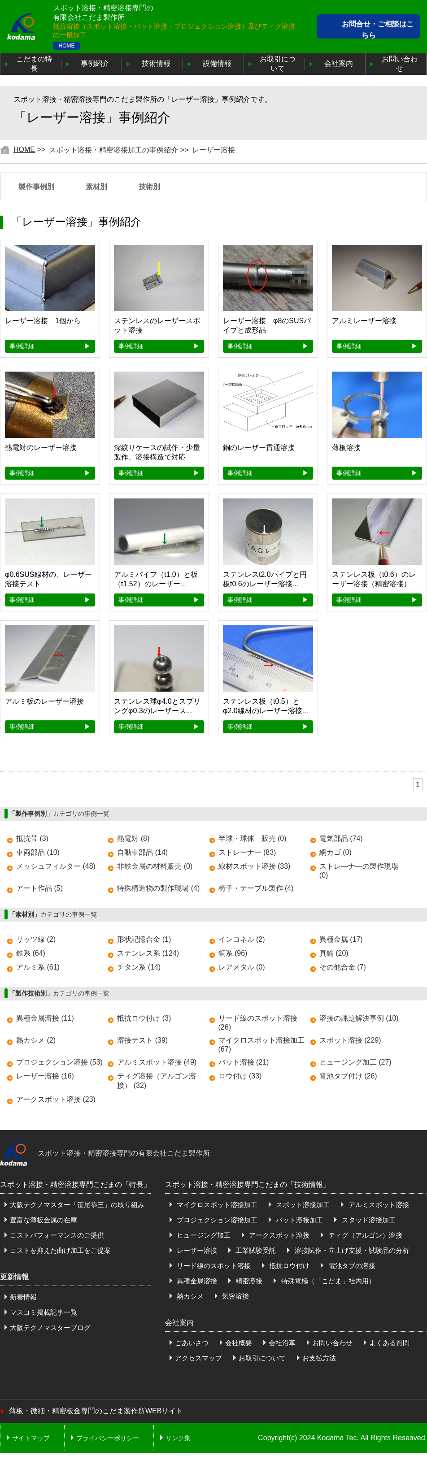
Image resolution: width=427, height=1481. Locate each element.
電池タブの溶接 (350, 1265)
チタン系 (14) (139, 967)
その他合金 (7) (342, 967)
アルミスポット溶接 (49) (156, 1062)
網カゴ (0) (335, 852)
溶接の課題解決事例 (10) (359, 1018)
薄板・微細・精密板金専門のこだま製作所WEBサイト (96, 1411)
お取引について (278, 63)
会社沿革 (282, 1343)
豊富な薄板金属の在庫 (43, 1220)
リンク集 (178, 1438)
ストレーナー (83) (247, 852)
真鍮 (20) (334, 953)
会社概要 (238, 1343)
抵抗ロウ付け (288, 1265)
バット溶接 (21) (243, 1062)
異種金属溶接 (196, 1281)
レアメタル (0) (241, 967)
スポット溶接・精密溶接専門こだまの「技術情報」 (247, 1184)
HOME (66, 46)
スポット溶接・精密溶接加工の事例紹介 (113, 150)
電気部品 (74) (341, 838)
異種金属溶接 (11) (45, 1018)
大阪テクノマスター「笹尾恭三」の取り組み (77, 1204)
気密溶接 (234, 1296)
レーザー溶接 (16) (45, 1076)
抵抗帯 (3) (32, 838)
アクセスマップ (198, 1358)
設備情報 (217, 63)
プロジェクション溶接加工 (216, 1220)
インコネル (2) (241, 939)
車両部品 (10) (38, 852)
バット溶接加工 (298, 1220)
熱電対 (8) (133, 838)
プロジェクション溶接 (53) (59, 1062)
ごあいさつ (192, 1343)
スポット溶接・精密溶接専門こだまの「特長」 (75, 1184)
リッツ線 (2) (36, 939)
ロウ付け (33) (240, 1076)
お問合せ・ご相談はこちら (378, 30)
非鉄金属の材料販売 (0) (154, 866)
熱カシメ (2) (36, 1040)
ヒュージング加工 (203, 1235)
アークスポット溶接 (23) (56, 1099)
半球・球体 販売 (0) (252, 838)
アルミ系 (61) (38, 967)
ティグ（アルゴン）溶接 (364, 1235)
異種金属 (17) (341, 939)
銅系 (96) (233, 953)
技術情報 (156, 63)
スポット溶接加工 (302, 1204)
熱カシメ (189, 1296)
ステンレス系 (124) (148, 953)
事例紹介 (95, 63)
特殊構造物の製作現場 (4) (158, 888)
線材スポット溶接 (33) (254, 866)
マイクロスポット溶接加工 (216, 1204)
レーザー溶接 (196, 1250)
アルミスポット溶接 (377, 1204)
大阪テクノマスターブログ (50, 1327)
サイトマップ (31, 1438)
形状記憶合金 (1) (144, 939)
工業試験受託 (255, 1250)
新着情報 (23, 1297)
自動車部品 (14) (142, 852)
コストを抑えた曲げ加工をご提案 (60, 1250)
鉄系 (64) (30, 953)
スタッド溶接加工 (367, 1220)
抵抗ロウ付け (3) (144, 1018)
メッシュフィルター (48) (56, 866)
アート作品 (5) (39, 888)
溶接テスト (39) (142, 1040)
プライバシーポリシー (107, 1438)
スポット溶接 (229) (350, 1040)
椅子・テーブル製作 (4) (256, 888)
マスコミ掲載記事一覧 (43, 1312)
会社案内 (338, 63)
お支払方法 (319, 1358)
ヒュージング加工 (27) (355, 1062)
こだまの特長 (34, 63)
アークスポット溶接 (278, 1235)
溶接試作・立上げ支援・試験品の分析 (350, 1250)
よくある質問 (389, 1343)
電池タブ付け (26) (348, 1076)
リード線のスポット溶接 (213, 1265)
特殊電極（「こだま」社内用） (327, 1281)
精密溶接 (248, 1281)
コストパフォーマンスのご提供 (57, 1235)
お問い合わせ (400, 63)
